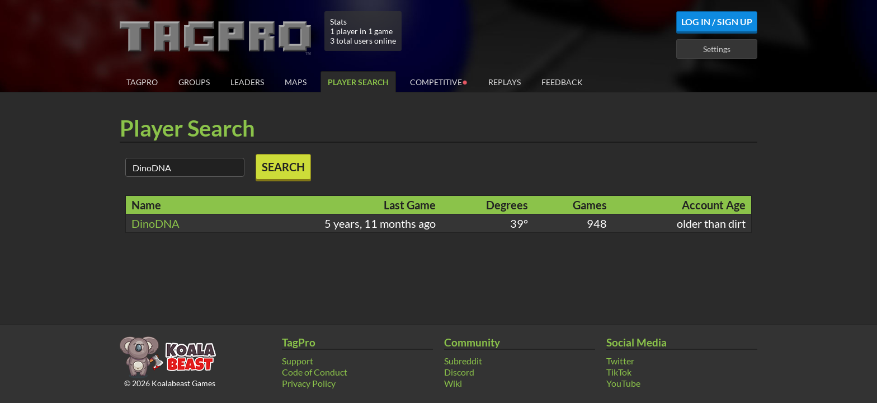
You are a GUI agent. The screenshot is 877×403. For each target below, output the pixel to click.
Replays (504, 82)
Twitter (620, 360)
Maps (296, 82)
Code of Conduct (314, 372)
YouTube (623, 383)
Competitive (439, 81)
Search (283, 167)
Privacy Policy (309, 383)
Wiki (453, 383)
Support (297, 360)
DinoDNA (155, 223)
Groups (194, 82)
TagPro (142, 82)
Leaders (247, 82)
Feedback (562, 82)
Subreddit (463, 360)
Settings (716, 49)
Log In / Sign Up (716, 21)
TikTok (618, 372)
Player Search (358, 82)
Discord (459, 372)
